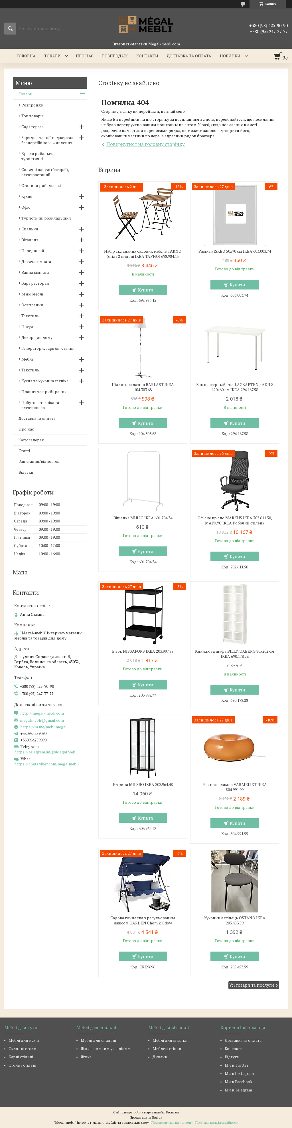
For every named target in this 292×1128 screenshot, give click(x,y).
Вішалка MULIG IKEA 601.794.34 (142, 517)
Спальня (29, 229)
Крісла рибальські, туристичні (39, 156)
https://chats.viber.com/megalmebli (46, 764)
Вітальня (29, 239)
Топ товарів (32, 115)
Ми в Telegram (238, 1090)
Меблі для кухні (24, 1040)
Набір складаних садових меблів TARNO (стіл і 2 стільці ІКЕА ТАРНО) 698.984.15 (142, 254)
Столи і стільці (22, 1065)
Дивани (160, 1056)
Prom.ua (172, 1112)
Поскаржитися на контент (172, 1122)
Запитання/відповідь (39, 461)
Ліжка (86, 1056)
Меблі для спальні (98, 1040)
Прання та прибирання (44, 391)
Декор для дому (36, 337)
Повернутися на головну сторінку (145, 144)
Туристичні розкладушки (46, 218)
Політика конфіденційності (216, 1122)
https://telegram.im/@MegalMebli (46, 752)
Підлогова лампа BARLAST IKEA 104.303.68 (143, 387)
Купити (145, 290)
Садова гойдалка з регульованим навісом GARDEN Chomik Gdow (142, 920)
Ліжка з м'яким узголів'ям (106, 1048)
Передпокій (32, 250)
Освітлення (32, 304)
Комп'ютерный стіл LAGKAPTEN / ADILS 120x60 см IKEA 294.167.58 (234, 387)
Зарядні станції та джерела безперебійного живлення (47, 140)
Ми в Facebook (238, 1081)
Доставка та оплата (189, 56)
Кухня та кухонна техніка (44, 380)
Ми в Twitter (236, 1065)
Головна (26, 56)
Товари (52, 56)
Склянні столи (22, 1048)
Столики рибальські (41, 185)
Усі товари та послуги (251, 985)
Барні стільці (21, 1056)
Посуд (27, 326)
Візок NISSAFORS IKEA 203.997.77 (142, 651)
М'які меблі (32, 294)
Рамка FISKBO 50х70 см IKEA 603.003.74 (234, 251)
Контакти (147, 56)
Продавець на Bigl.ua (146, 1117)
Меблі (27, 359)
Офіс (25, 207)
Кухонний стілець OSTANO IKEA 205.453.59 (234, 920)
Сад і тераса (32, 126)
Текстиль (30, 315)
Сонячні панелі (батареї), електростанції (45, 172)
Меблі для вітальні (170, 1040)
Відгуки (26, 472)
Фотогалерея (31, 440)
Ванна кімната (35, 272)
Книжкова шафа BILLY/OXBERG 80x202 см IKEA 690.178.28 (234, 654)
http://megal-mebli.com (42, 713)
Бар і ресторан (35, 283)
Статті (24, 450)
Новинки (230, 56)
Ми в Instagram (239, 1073)
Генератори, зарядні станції (48, 348)
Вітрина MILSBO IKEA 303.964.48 (143, 784)
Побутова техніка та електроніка (40, 405)
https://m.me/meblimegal (43, 726)
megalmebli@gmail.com (42, 720)
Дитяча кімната (36, 261)
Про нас (85, 56)
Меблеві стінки (167, 1048)
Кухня (27, 196)
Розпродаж (115, 56)
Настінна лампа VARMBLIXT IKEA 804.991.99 (234, 787)
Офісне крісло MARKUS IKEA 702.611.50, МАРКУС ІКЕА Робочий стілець (235, 520)
